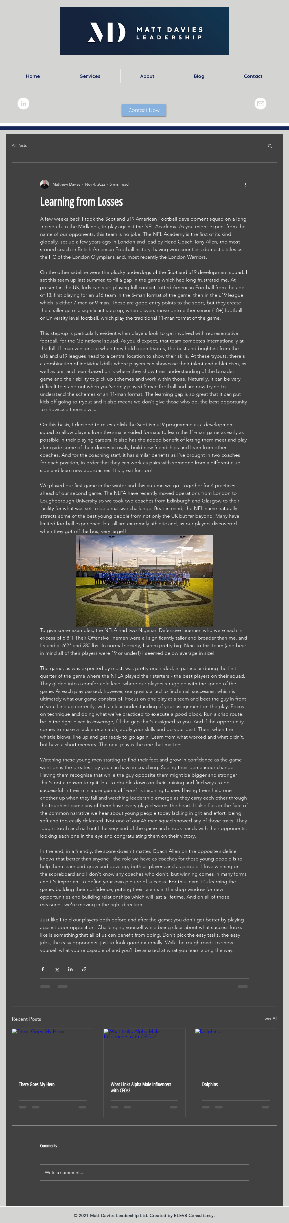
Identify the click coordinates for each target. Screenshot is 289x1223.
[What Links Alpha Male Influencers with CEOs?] (144, 1052)
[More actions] (245, 184)
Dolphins (210, 1084)
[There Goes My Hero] (53, 1052)
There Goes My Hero (36, 1084)
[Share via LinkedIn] (70, 969)
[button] (270, 145)
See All (271, 1018)
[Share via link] (84, 969)
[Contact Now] (144, 110)
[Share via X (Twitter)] (56, 969)
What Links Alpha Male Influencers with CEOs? (141, 1087)
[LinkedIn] (23, 103)
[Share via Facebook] (42, 969)
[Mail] (260, 103)
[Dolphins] (236, 1052)
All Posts (19, 145)
